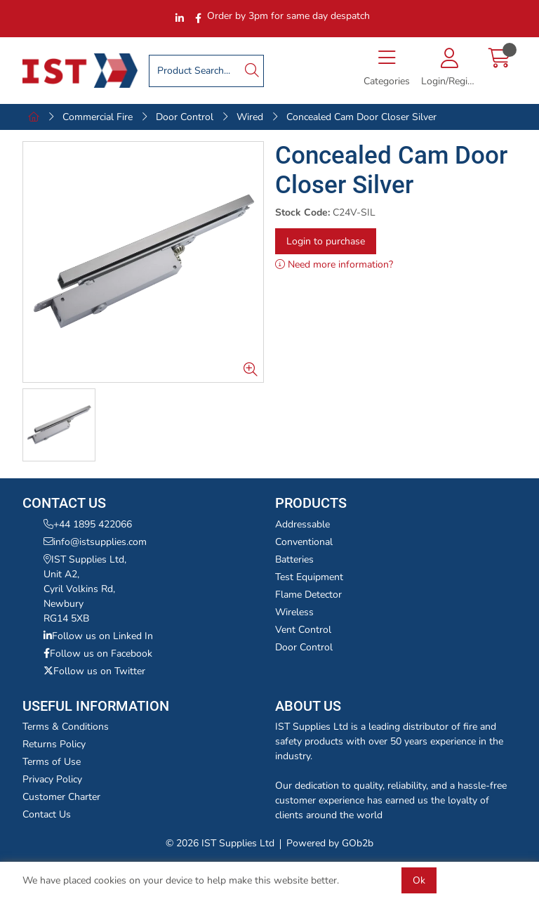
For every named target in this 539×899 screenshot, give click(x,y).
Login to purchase (325, 241)
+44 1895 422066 (88, 524)
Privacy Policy (52, 779)
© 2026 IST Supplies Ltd (220, 843)
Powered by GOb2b (329, 843)
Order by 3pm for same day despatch (288, 15)
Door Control (184, 117)
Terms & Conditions (65, 726)
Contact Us (46, 814)
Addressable (302, 524)
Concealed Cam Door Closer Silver (361, 117)
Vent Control (303, 629)
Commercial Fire (97, 117)
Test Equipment (309, 577)
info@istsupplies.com (95, 542)
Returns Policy (54, 744)
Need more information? (334, 264)
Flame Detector (308, 594)
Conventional (304, 542)
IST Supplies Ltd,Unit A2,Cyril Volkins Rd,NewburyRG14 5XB (85, 589)
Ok (419, 880)
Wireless (294, 612)
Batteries (294, 559)
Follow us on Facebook (98, 653)
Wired (250, 117)
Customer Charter (61, 796)
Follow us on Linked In (98, 636)
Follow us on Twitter (94, 671)
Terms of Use (51, 761)
